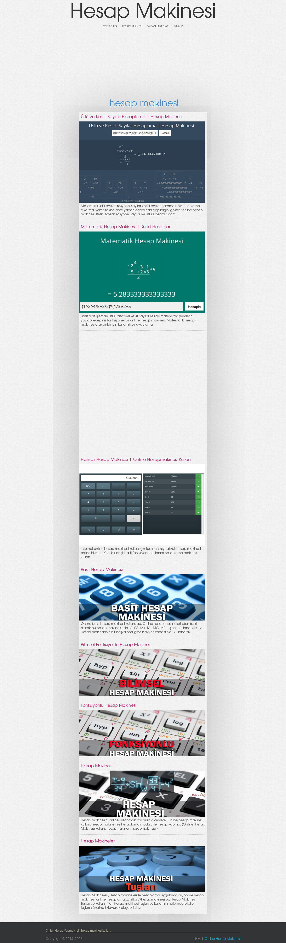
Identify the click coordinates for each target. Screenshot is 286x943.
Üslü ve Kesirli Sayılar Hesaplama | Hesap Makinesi (131, 116)
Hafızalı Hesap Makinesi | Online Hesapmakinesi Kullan (136, 459)
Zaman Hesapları (158, 26)
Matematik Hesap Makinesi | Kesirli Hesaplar (125, 226)
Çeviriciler (110, 26)
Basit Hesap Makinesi (102, 569)
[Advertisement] (143, 63)
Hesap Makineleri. (99, 841)
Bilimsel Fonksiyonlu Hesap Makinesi (116, 644)
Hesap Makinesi (132, 26)
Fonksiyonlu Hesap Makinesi (108, 705)
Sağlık (178, 26)
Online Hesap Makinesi (222, 938)
